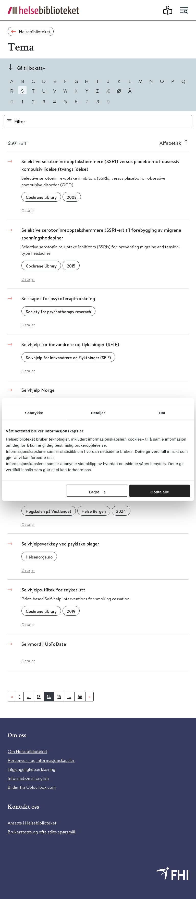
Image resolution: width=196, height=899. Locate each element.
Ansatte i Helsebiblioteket (32, 823)
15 (59, 696)
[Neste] (89, 696)
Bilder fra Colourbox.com (32, 787)
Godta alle (160, 492)
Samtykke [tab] (34, 413)
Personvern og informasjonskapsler (41, 760)
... (29, 696)
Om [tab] (162, 413)
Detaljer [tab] (98, 413)
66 (80, 696)
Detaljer (28, 210)
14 (49, 696)
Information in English (28, 778)
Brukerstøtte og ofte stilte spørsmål (41, 832)
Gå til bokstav (31, 68)
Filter (20, 121)
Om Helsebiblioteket (27, 751)
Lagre (97, 492)
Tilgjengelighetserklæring (31, 769)
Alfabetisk (170, 143)
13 (39, 696)
